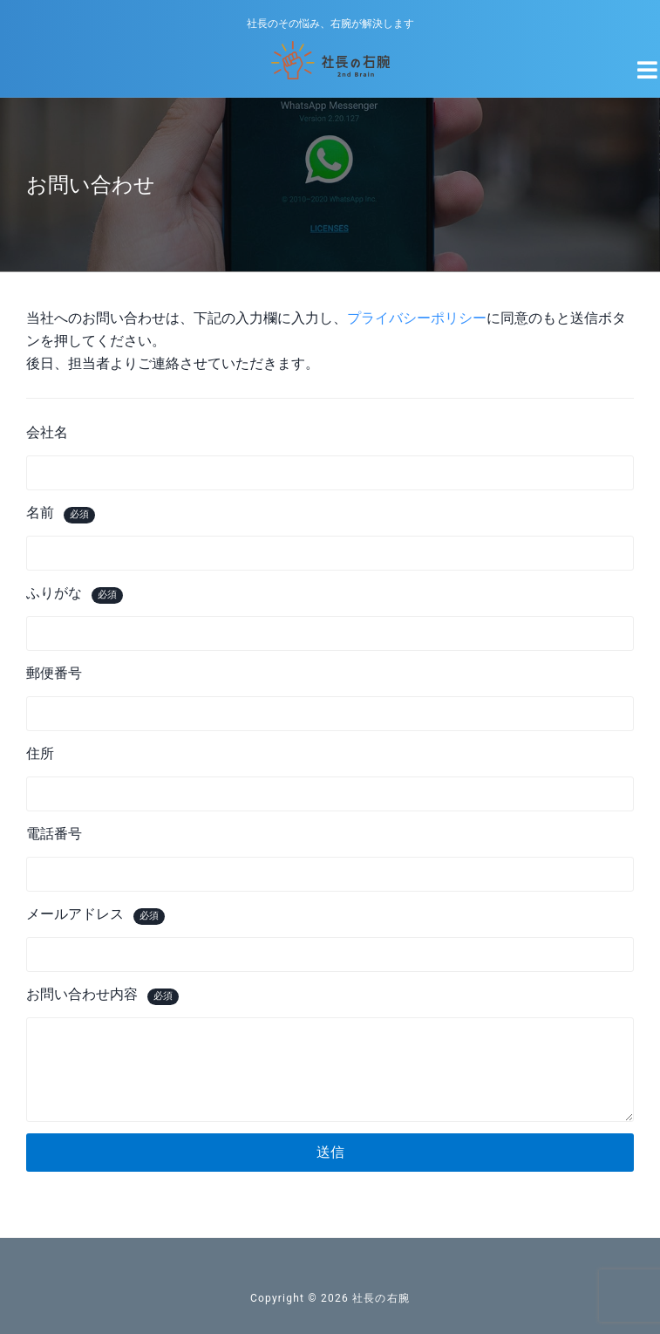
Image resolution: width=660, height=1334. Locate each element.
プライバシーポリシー (416, 318)
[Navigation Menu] (637, 63)
